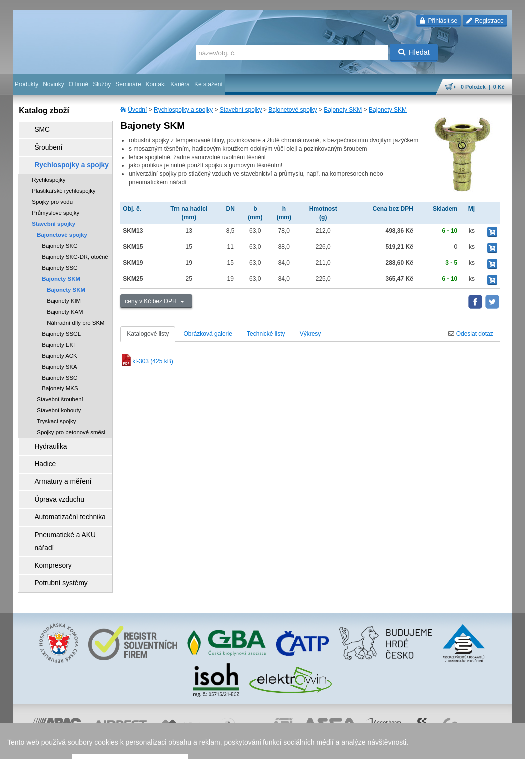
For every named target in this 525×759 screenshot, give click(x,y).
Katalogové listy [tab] (148, 333)
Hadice (38, 447)
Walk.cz (77, 746)
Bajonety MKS (60, 377)
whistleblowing (321, 747)
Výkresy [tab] (310, 333)
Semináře (128, 84)
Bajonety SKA (59, 356)
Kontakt (156, 84)
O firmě (78, 84)
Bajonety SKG (60, 235)
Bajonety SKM (343, 109)
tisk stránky (442, 747)
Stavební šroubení (60, 388)
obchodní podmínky (178, 747)
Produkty (26, 84)
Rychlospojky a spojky (183, 109)
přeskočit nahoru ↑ (484, 747)
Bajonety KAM (65, 301)
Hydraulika (43, 433)
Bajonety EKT (59, 334)
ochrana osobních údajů (237, 747)
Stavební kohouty (59, 399)
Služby (102, 84)
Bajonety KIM (64, 290)
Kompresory (45, 517)
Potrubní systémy (52, 531)
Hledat (414, 52)
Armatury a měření (53, 461)
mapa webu (408, 747)
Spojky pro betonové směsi (71, 421)
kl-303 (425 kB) (146, 361)
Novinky (53, 84)
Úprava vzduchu (50, 475)
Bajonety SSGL (61, 323)
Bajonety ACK (59, 345)
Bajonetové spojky (292, 109)
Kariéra (180, 84)
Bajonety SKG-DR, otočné (75, 246)
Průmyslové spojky (55, 202)
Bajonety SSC (59, 367)
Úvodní (137, 109)
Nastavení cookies (126, 747)
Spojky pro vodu (52, 191)
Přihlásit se (438, 20)
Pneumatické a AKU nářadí (65, 503)
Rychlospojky (48, 169)
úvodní (380, 747)
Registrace (485, 20)
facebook (355, 747)
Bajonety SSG (60, 257)
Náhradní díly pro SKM (75, 312)
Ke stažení (208, 84)
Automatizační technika (60, 489)
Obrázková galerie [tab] (208, 333)
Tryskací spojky (56, 410)
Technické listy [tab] (266, 333)
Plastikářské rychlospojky (63, 180)
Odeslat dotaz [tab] (470, 333)
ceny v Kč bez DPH (151, 301)
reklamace (285, 747)
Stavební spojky (241, 109)
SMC (35, 128)
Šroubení (41, 142)
